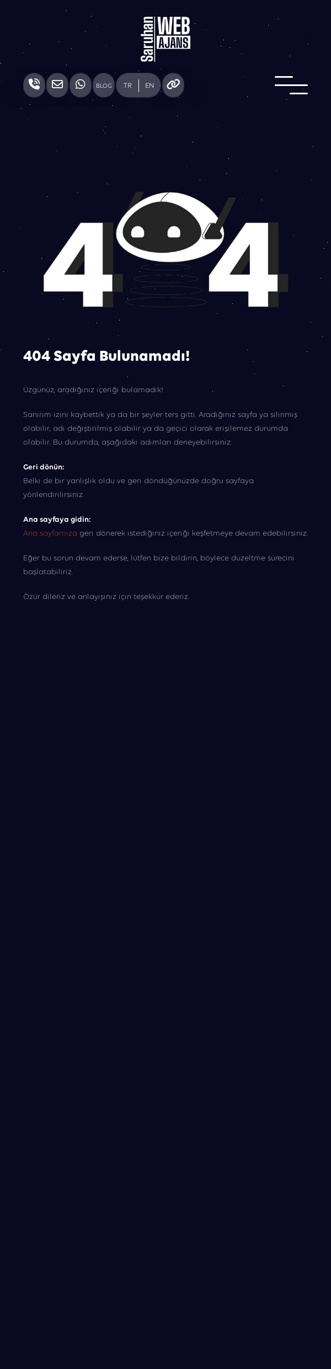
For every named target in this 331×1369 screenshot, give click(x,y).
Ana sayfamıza (50, 534)
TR (128, 85)
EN (149, 85)
